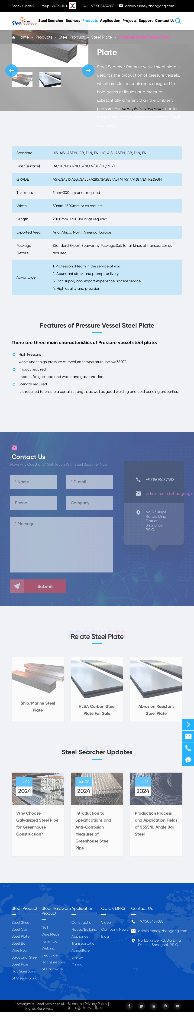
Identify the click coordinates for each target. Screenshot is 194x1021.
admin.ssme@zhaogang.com (162, 931)
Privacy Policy (96, 1003)
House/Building (84, 929)
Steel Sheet (21, 922)
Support (146, 20)
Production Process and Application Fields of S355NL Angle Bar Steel (156, 827)
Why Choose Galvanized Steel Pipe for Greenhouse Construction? (37, 827)
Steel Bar (19, 943)
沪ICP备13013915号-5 (85, 1008)
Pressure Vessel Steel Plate (144, 37)
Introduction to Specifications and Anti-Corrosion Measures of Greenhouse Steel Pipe (93, 834)
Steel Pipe (20, 964)
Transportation (84, 943)
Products (90, 20)
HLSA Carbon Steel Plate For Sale (97, 713)
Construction (82, 922)
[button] (11, 70)
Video (106, 922)
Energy (77, 957)
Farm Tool (50, 941)
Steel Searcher (50, 20)
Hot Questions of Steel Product (25, 974)
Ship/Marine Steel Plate (38, 710)
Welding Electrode (50, 951)
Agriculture (80, 950)
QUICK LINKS (113, 908)
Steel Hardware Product (56, 911)
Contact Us (164, 20)
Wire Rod (19, 950)
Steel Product (72, 37)
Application (110, 20)
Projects (129, 20)
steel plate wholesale (142, 108)
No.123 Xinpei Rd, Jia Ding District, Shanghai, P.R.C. (159, 942)
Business (73, 20)
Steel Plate (101, 37)
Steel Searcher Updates (97, 752)
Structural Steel (24, 957)
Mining (76, 964)
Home (23, 37)
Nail (45, 927)
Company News (114, 929)
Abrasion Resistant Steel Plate (156, 713)
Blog (105, 936)
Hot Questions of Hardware (54, 965)
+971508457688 (150, 921)
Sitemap (75, 1003)
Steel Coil (19, 929)
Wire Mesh (50, 934)
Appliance (79, 936)
